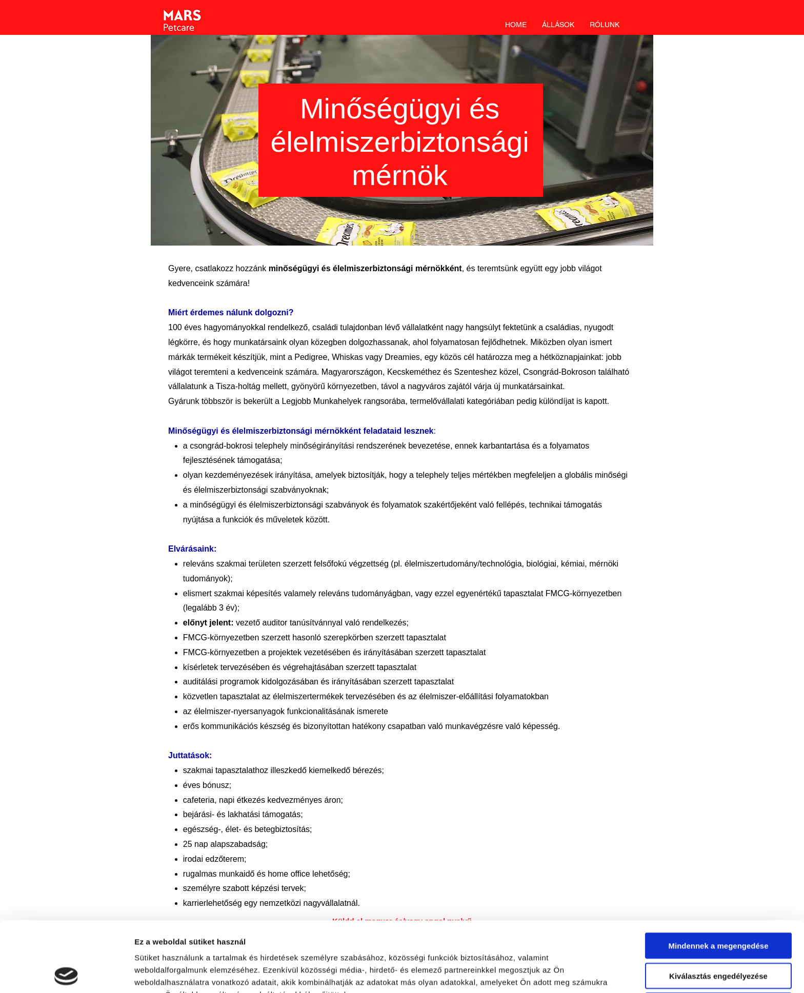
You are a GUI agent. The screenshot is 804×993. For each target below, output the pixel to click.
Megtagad (718, 935)
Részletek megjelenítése (179, 972)
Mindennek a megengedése (718, 875)
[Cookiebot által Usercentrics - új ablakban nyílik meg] (66, 973)
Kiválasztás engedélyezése (718, 905)
